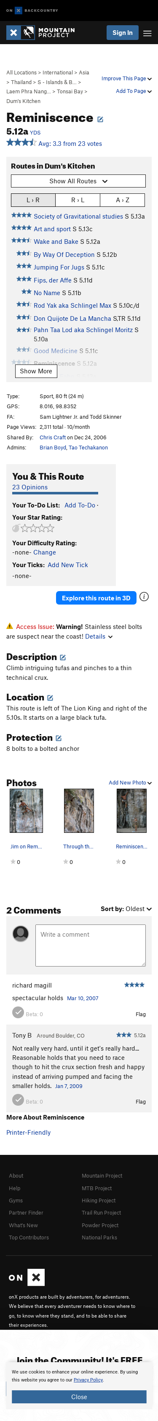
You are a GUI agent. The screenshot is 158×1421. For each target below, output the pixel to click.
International (58, 72)
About (16, 1175)
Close (79, 1396)
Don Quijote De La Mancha (72, 318)
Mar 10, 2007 (83, 998)
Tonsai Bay (70, 91)
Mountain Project (102, 1175)
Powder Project (100, 1225)
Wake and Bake (56, 241)
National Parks (99, 1237)
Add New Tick (68, 564)
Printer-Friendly (28, 1132)
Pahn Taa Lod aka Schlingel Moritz (83, 329)
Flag (141, 1014)
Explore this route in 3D (96, 598)
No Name (47, 292)
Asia (84, 72)
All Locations (21, 72)
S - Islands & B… (57, 82)
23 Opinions (30, 487)
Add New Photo (130, 782)
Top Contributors (29, 1237)
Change (44, 552)
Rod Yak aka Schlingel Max (72, 305)
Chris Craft (53, 437)
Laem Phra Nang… (28, 91)
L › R (33, 199)
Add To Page (134, 90)
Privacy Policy (88, 1380)
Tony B (22, 1035)
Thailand (21, 82)
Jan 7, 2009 (69, 1086)
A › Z (122, 199)
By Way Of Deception (64, 254)
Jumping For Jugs (59, 267)
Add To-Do (79, 505)
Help (14, 1188)
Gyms (16, 1200)
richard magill (32, 985)
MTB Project (97, 1188)
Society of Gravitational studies (78, 216)
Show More (36, 371)
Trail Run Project (101, 1212)
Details (98, 636)
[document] (79, 1385)
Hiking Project (98, 1200)
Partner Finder (26, 1212)
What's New (23, 1225)
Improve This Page (127, 78)
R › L (77, 199)
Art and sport (52, 228)
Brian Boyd (53, 447)
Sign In (122, 32)
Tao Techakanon (88, 447)
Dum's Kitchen (23, 101)
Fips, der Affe (53, 280)
